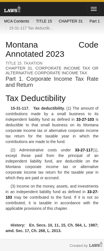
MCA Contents (16, 21)
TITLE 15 (44, 21)
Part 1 (95, 21)
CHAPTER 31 (71, 21)
